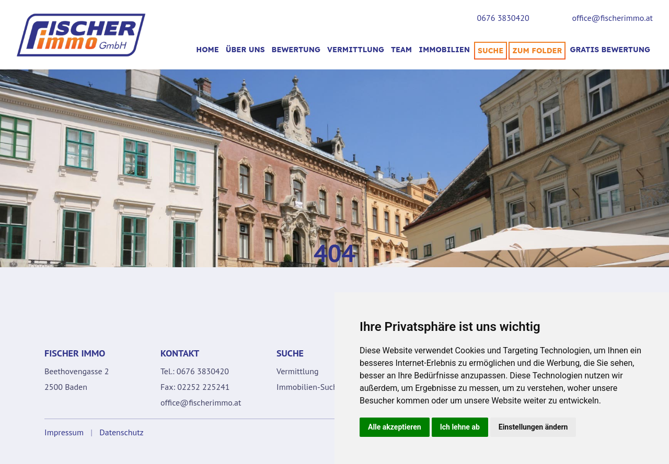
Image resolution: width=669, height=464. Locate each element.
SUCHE (490, 50)
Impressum (64, 432)
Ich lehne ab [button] (460, 427)
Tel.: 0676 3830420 (194, 371)
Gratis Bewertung (610, 49)
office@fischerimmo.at (612, 18)
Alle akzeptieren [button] (394, 427)
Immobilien (444, 49)
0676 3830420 (503, 18)
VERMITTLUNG (355, 49)
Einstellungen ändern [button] (533, 427)
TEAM (401, 49)
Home (207, 49)
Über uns (245, 49)
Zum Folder (537, 50)
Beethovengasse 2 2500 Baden (76, 379)
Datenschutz (121, 432)
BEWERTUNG (296, 49)
